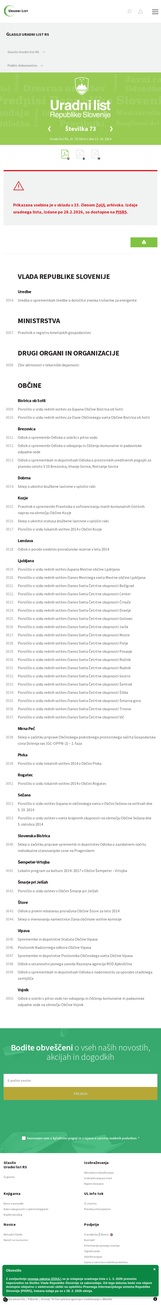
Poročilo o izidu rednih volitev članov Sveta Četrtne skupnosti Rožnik (74, 659)
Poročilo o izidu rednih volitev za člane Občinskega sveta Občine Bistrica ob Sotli (84, 417)
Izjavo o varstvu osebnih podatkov (110, 1138)
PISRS (121, 212)
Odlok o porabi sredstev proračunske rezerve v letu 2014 (63, 549)
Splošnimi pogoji (65, 1138)
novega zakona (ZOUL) (45, 1279)
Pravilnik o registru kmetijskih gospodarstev (54, 332)
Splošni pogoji (93, 1256)
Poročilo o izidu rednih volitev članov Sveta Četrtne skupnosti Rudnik (74, 667)
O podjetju (91, 1234)
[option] (80, 129)
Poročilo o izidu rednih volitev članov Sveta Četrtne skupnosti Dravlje (74, 610)
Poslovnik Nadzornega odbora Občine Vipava (54, 947)
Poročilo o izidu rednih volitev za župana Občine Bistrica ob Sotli (70, 409)
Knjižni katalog (13, 1214)
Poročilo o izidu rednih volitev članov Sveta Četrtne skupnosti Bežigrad (76, 585)
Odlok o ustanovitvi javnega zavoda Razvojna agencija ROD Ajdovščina (75, 963)
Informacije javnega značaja (102, 1245)
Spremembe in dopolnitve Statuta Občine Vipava (58, 939)
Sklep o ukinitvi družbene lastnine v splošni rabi (56, 486)
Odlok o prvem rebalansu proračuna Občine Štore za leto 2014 (68, 910)
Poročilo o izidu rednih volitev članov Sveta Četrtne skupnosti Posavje (75, 651)
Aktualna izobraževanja (99, 1172)
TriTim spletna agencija (66, 1299)
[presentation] (80, 1120)
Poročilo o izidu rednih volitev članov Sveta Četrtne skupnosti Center (74, 593)
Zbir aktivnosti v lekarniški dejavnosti (48, 364)
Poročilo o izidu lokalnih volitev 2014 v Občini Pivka (59, 763)
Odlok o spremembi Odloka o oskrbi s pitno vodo (58, 437)
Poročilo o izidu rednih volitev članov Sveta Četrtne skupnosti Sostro (74, 676)
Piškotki (33, 1299)
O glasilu (9, 1177)
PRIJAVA (80, 1093)
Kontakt (89, 1240)
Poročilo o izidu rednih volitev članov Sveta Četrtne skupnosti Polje (73, 643)
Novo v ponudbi (14, 1203)
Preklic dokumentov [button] (25, 65)
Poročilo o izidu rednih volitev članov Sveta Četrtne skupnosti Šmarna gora (79, 700)
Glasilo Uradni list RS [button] (26, 52)
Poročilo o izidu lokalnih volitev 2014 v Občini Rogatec (62, 783)
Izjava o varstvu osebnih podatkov (106, 1262)
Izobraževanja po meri (98, 1178)
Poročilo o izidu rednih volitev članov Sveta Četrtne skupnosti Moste (74, 634)
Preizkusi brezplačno (97, 1209)
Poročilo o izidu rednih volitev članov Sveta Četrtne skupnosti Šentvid (75, 684)
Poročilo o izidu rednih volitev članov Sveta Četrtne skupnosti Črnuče (74, 602)
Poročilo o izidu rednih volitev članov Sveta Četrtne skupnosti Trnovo (74, 708)
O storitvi (90, 1203)
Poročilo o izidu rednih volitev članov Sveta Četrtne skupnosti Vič (71, 717)
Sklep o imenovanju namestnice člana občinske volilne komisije (70, 919)
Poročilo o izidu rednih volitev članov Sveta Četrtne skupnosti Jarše (73, 626)
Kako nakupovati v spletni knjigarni (26, 1209)
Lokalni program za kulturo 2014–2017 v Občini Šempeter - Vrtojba (72, 870)
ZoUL (101, 205)
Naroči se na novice (16, 1240)
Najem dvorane (94, 1183)
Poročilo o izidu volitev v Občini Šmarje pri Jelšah (58, 890)
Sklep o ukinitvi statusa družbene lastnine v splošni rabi (63, 520)
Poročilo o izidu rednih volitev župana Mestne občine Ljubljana (69, 569)
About (106, 1234)
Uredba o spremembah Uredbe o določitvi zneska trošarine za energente (77, 300)
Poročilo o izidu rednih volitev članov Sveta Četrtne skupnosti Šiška (73, 692)
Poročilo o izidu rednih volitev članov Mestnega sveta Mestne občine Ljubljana (81, 577)
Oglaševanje (92, 1251)
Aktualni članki (13, 1234)
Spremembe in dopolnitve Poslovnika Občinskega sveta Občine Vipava (75, 955)
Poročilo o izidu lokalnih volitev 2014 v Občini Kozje (60, 529)
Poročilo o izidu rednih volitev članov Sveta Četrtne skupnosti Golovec (75, 618)
